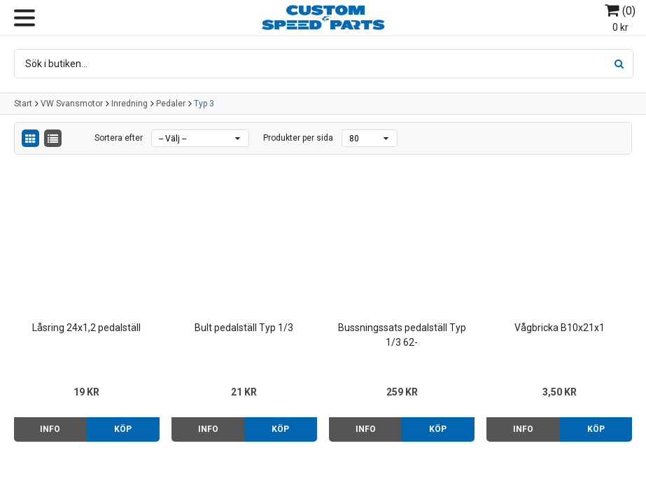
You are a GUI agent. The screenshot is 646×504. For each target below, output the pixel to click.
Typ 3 (204, 103)
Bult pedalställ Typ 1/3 (244, 327)
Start (23, 103)
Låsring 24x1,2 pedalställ (86, 327)
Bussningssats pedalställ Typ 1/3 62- (402, 335)
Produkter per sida (298, 138)
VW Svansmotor (72, 103)
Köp (123, 429)
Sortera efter (118, 138)
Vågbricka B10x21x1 (559, 327)
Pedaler (170, 103)
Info (50, 429)
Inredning (129, 103)
